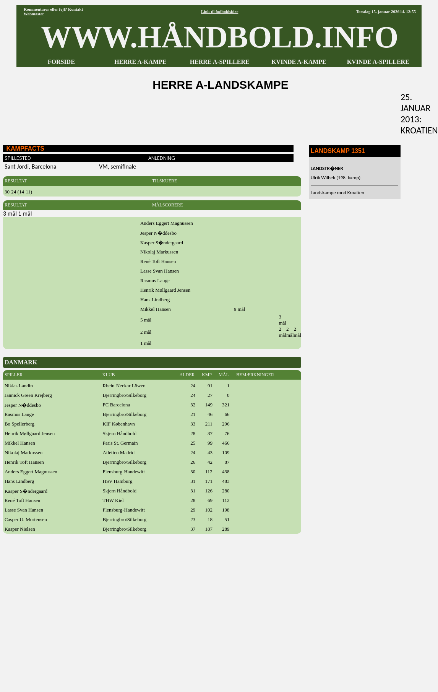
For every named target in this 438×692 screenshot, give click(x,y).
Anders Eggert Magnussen (31, 471)
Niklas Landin (19, 385)
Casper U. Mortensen (26, 519)
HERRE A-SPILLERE (220, 61)
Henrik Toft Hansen (24, 462)
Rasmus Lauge (19, 414)
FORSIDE (61, 61)
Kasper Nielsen (20, 529)
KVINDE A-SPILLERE (378, 61)
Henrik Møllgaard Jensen (30, 433)
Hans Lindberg (19, 481)
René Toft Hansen (22, 500)
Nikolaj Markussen (23, 452)
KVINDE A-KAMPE (298, 61)
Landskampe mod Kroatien (337, 192)
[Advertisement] (84, 612)
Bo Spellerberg (19, 424)
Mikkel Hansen (20, 443)
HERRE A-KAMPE (140, 61)
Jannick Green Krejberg (28, 395)
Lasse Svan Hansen (24, 510)
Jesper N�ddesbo (23, 405)
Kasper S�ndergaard (26, 491)
